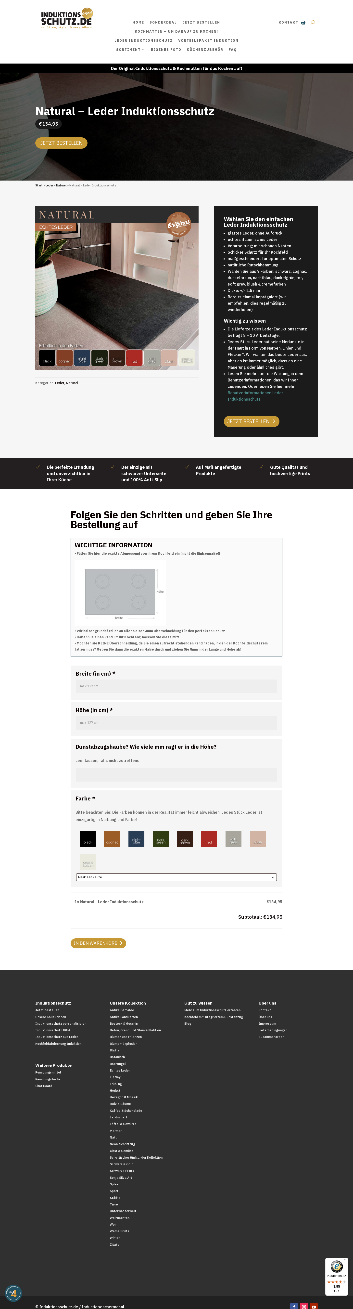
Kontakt (288, 22)
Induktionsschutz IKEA (52, 1030)
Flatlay (115, 1077)
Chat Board (43, 1086)
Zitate (114, 1245)
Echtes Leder (120, 1070)
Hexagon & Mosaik (124, 1097)
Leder (49, 185)
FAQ (233, 49)
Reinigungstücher (48, 1079)
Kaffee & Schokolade (126, 1111)
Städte (115, 1198)
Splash (115, 1184)
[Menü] (345, 1261)
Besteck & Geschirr (124, 1023)
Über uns (265, 1017)
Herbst (115, 1090)
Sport (114, 1191)
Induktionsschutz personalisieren (60, 1023)
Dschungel (118, 1064)
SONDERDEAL (163, 22)
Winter (115, 1238)
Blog (187, 1023)
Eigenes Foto (166, 49)
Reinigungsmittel (48, 1072)
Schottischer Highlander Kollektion (136, 1157)
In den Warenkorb (95, 943)
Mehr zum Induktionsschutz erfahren (212, 1010)
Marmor (116, 1131)
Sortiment (128, 49)
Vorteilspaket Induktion (208, 40)
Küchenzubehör (205, 49)
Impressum (267, 1023)
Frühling (116, 1084)
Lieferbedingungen (273, 1030)
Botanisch (117, 1057)
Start (39, 185)
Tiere (114, 1204)
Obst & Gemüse (122, 1151)
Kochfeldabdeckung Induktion (58, 1044)
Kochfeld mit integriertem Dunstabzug (213, 1017)
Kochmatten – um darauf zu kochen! (176, 31)
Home (138, 22)
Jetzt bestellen (201, 22)
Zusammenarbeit (272, 1037)
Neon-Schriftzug (122, 1144)
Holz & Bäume (120, 1104)
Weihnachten (119, 1218)
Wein (113, 1224)
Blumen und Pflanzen (126, 1037)
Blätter (115, 1050)
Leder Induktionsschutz (143, 40)
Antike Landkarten (124, 1017)
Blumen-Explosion (123, 1044)
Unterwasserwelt (123, 1211)
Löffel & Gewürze (123, 1124)
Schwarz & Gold (121, 1164)
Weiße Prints (119, 1231)
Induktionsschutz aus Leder (56, 1037)
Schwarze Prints (122, 1171)
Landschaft (118, 1117)
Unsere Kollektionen (50, 1017)
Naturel (61, 185)
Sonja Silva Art (121, 1178)
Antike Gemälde (122, 1010)
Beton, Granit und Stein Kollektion (135, 1030)
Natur (114, 1137)
